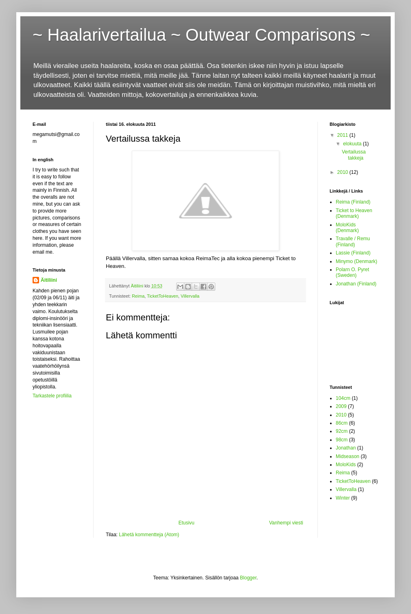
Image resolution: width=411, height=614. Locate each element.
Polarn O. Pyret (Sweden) (352, 272)
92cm (342, 431)
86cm (342, 423)
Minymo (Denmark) (356, 261)
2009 (341, 406)
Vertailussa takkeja (354, 154)
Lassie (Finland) (353, 253)
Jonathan (346, 448)
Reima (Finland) (353, 202)
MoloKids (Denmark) (347, 227)
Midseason (347, 456)
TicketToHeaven (162, 296)
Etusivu (186, 523)
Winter (343, 498)
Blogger (248, 578)
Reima (138, 296)
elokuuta (353, 144)
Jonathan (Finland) (356, 284)
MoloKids (346, 464)
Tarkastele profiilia (52, 396)
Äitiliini (49, 280)
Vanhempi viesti (286, 523)
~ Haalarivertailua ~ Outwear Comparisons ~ (201, 34)
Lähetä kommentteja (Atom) (149, 534)
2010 (343, 172)
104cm (343, 398)
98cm (342, 440)
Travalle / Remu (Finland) (353, 241)
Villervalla (190, 296)
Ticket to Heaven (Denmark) (354, 213)
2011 (343, 135)
